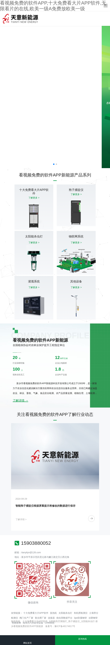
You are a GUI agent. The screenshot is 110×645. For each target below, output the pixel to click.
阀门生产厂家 (26, 618)
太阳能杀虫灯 (65, 613)
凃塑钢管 (93, 618)
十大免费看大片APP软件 (35, 613)
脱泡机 (53, 613)
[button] (53, 164)
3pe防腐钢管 (80, 618)
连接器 (51, 618)
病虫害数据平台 (64, 618)
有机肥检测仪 (81, 613)
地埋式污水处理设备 (33, 622)
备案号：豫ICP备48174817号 (60, 626)
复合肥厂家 (40, 618)
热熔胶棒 (16, 622)
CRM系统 (50, 622)
